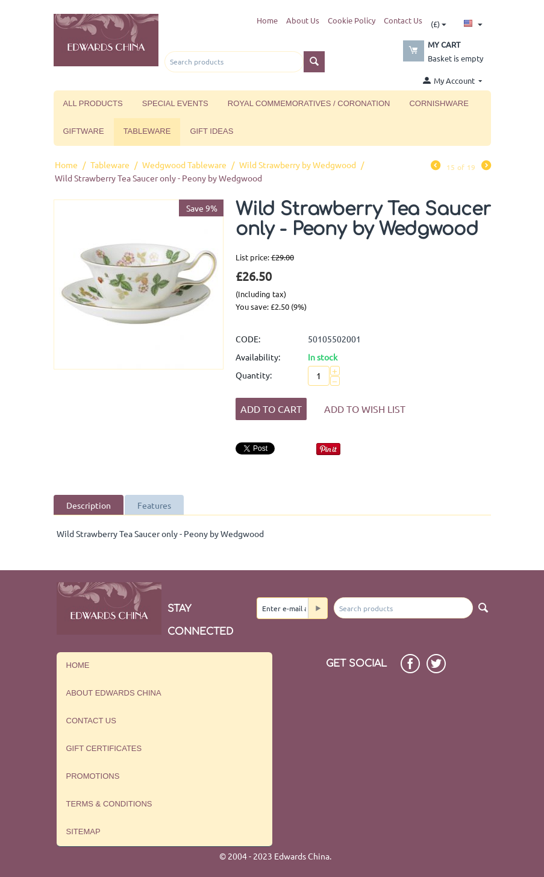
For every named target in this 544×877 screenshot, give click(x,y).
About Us (302, 20)
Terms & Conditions (109, 803)
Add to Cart (271, 409)
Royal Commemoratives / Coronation (309, 103)
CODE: (248, 338)
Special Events (175, 103)
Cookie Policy (351, 20)
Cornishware (438, 103)
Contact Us (403, 20)
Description (88, 505)
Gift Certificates (104, 748)
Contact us (91, 720)
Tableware (147, 131)
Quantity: (254, 374)
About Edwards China (113, 692)
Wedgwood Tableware (184, 164)
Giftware (83, 131)
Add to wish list (364, 409)
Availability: (258, 356)
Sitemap (83, 831)
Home (267, 20)
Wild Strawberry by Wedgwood (297, 164)
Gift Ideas (211, 131)
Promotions (93, 776)
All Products (93, 103)
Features (154, 505)
